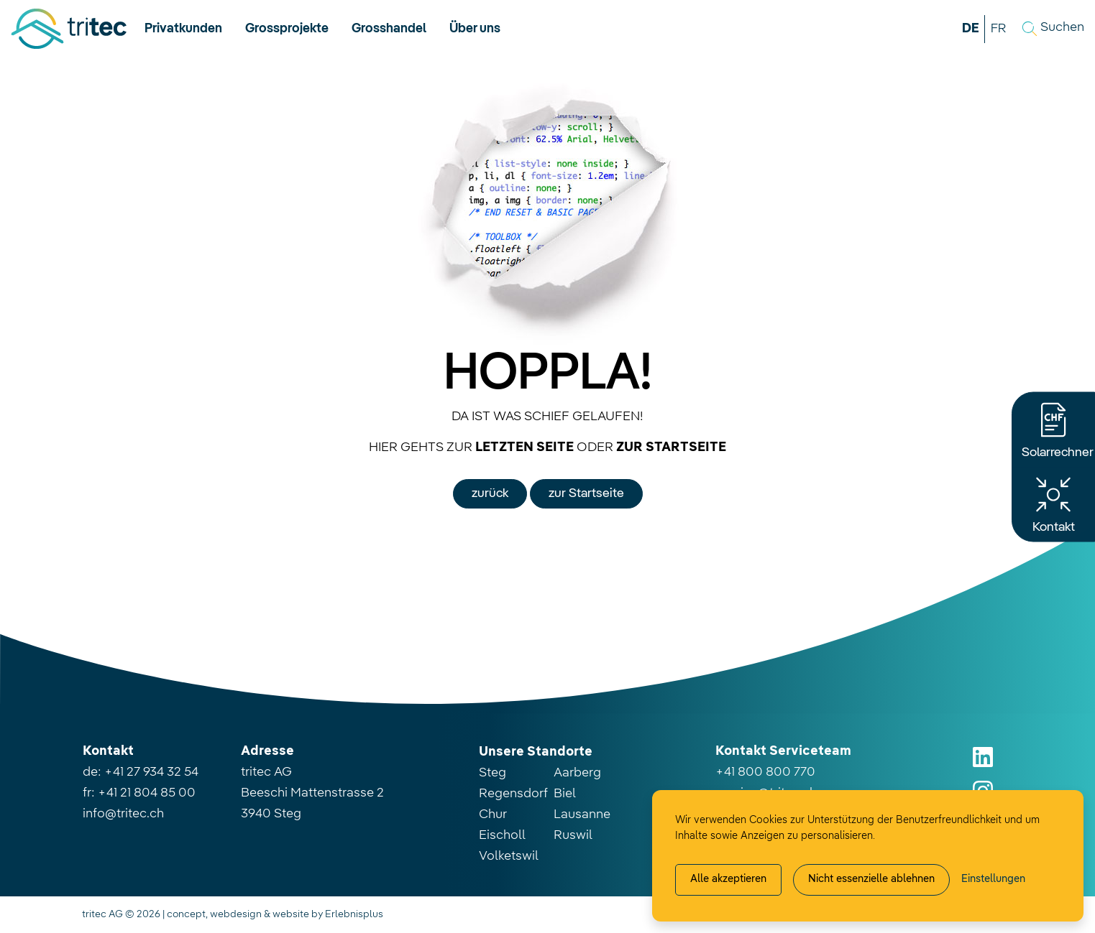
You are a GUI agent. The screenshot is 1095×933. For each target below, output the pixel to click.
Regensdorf (513, 793)
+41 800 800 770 (765, 772)
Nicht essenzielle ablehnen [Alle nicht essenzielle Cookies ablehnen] (871, 879)
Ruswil (573, 835)
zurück (490, 493)
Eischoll (502, 835)
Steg (492, 772)
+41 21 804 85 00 (147, 792)
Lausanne (582, 814)
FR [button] (998, 28)
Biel (565, 793)
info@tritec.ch (123, 813)
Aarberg (577, 772)
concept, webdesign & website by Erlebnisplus (275, 914)
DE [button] (970, 28)
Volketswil (509, 856)
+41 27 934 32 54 (151, 772)
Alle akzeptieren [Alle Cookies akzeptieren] (728, 879)
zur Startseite (586, 493)
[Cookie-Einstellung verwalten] (993, 880)
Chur (493, 814)
